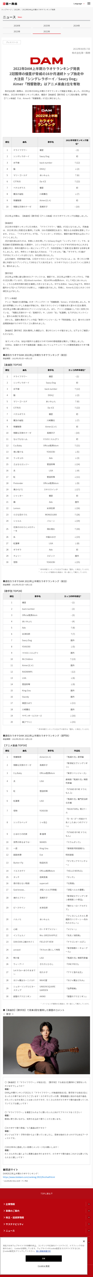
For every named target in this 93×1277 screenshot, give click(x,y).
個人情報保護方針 (43, 1251)
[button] (89, 3)
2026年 (17, 25)
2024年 (76, 25)
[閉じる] (84, 1241)
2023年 (17, 31)
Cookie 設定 (44, 1266)
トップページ (6, 9)
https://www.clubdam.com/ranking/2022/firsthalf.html (29, 1177)
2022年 (17, 9)
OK (43, 1258)
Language (78, 3)
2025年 (46, 25)
